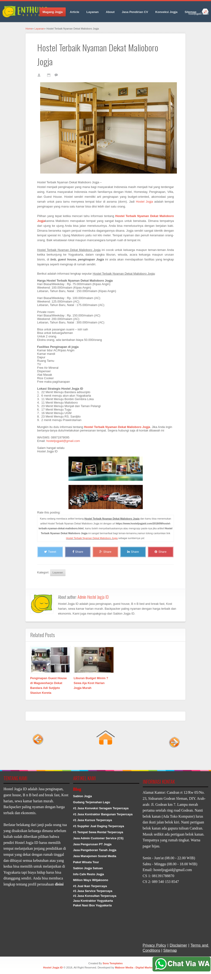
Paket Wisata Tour (86, 862)
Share (77, 551)
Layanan (92, 12)
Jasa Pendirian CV (135, 12)
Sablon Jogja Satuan (88, 868)
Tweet (50, 551)
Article (74, 12)
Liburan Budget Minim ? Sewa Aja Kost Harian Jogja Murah (91, 683)
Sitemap (190, 12)
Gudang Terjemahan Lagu (91, 802)
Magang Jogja (52, 12)
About (110, 12)
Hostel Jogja (144, 201)
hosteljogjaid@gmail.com (63, 441)
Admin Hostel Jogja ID (93, 597)
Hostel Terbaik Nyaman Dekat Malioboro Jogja (91, 538)
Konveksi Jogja (166, 12)
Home (29, 28)
